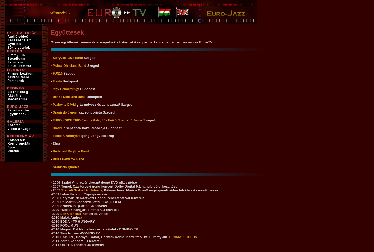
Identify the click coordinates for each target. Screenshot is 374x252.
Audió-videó (18, 36)
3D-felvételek (19, 47)
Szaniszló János (64, 112)
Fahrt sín (15, 62)
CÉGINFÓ (15, 88)
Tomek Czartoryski (66, 136)
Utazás (13, 151)
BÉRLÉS (14, 51)
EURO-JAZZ (18, 107)
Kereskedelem (20, 40)
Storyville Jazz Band (67, 58)
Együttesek (17, 114)
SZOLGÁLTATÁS (22, 33)
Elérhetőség (18, 92)
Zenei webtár (19, 110)
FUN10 (58, 73)
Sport (12, 147)
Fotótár (13, 125)
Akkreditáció (18, 77)
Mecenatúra (18, 99)
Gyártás (14, 44)
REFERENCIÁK (20, 136)
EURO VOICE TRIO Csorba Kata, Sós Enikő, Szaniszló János (97, 120)
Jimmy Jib (16, 55)
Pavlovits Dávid (64, 105)
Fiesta (57, 81)
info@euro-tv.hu (58, 12)
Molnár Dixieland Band (69, 66)
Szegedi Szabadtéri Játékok (81, 190)
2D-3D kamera (19, 66)
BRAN (57, 128)
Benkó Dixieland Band (69, 97)
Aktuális (15, 95)
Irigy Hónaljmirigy (65, 89)
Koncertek (16, 140)
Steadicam (16, 59)
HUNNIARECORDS (183, 237)
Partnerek (16, 81)
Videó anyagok (20, 129)
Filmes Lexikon (21, 73)
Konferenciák (19, 143)
